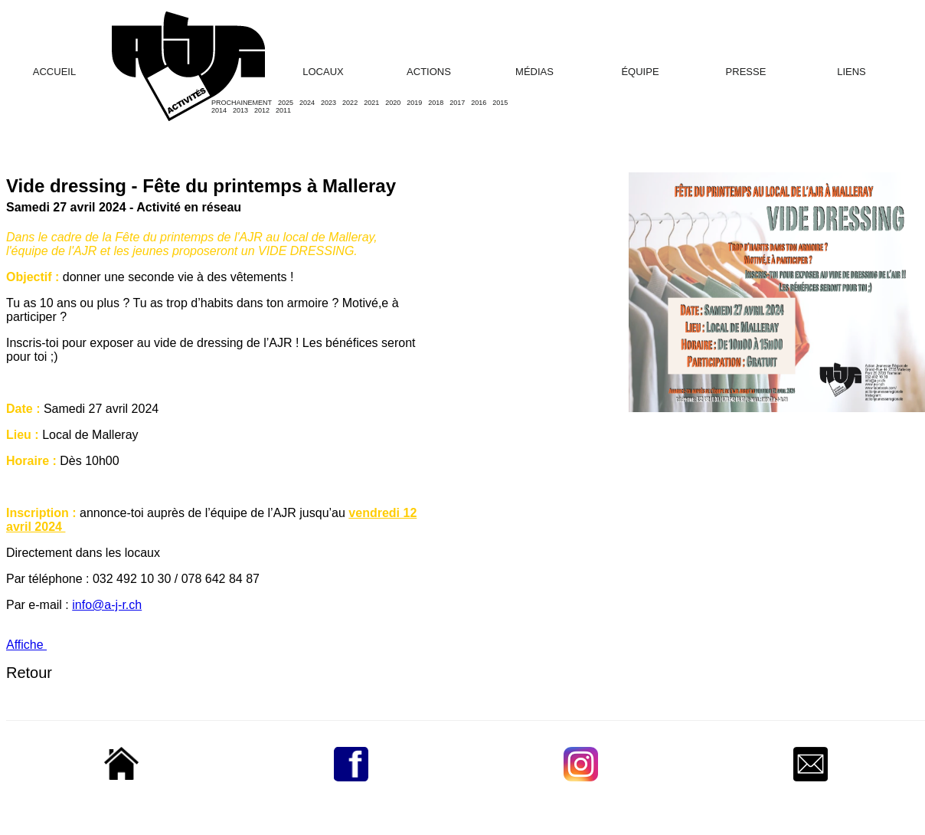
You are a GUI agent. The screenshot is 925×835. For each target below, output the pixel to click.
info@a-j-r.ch (107, 604)
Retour (29, 672)
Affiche (26, 644)
